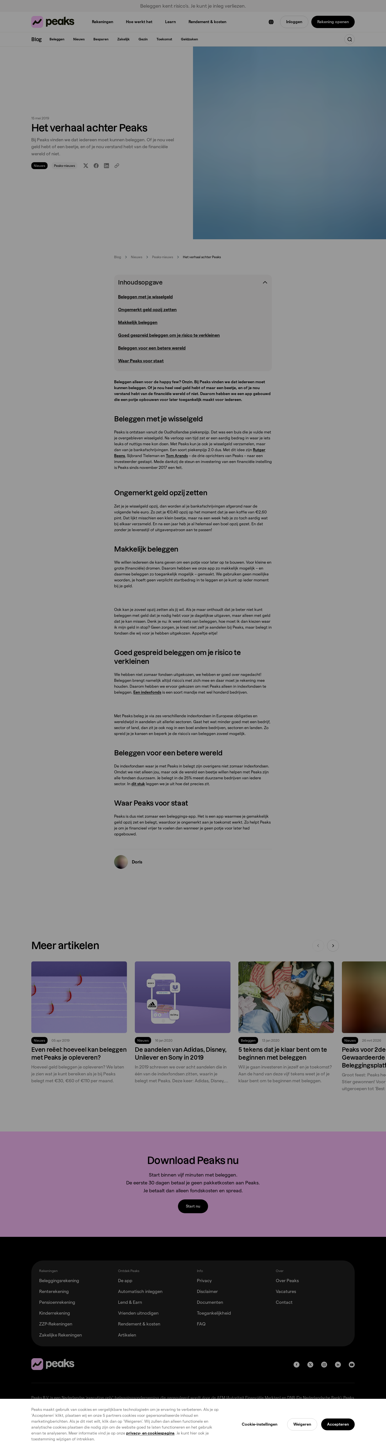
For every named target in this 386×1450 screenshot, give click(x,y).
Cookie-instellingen (259, 1424)
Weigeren (302, 1424)
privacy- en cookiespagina (150, 1433)
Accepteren (338, 1424)
